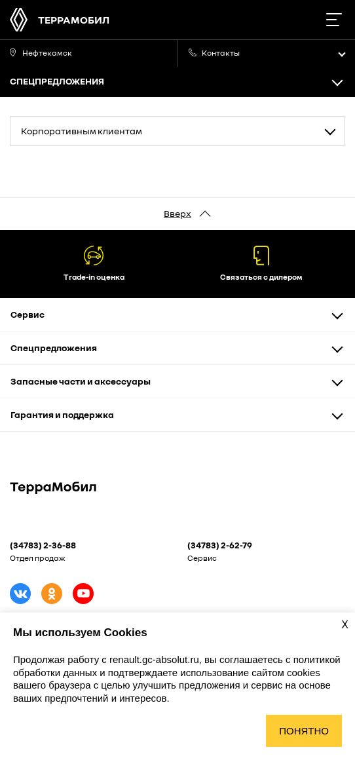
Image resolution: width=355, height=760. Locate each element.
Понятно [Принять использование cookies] (304, 730)
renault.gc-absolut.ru (154, 659)
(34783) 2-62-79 (219, 545)
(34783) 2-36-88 (43, 545)
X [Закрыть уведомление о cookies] (344, 624)
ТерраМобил (73, 19)
